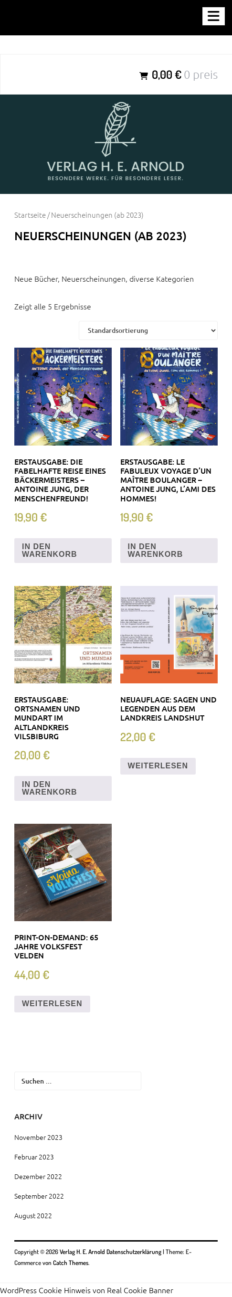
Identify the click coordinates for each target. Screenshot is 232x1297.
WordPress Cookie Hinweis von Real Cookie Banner (86, 1290)
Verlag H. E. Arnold (83, 1251)
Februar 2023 (34, 1156)
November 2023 (38, 1137)
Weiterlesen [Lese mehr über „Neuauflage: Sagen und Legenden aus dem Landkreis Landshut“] (158, 766)
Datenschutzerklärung (133, 1251)
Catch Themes (70, 1262)
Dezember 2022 (38, 1176)
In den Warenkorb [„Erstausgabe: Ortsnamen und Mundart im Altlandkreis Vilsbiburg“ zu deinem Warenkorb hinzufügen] (49, 788)
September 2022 (39, 1196)
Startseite (30, 215)
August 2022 (33, 1215)
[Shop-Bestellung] (148, 330)
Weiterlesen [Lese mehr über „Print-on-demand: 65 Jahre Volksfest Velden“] (52, 1003)
